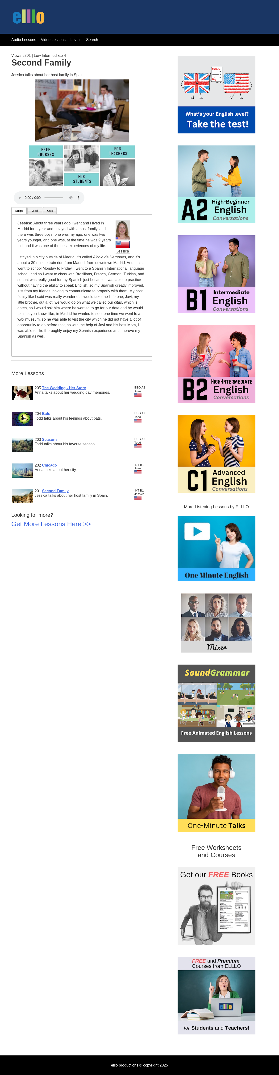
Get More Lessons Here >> (51, 524)
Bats (46, 414)
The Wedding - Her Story (64, 388)
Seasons (50, 440)
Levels (77, 40)
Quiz (50, 210)
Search (92, 40)
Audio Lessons (23, 40)
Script (19, 210)
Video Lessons (53, 40)
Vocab (34, 210)
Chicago (49, 465)
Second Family (55, 491)
